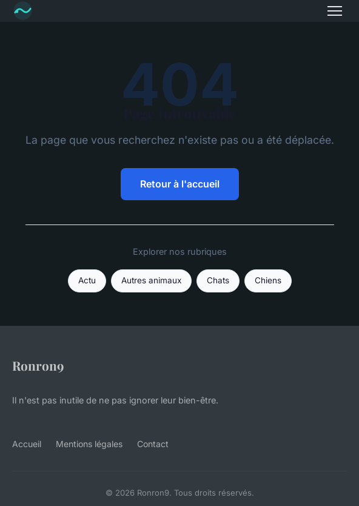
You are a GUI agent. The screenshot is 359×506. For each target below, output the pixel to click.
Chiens (268, 280)
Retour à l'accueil (180, 184)
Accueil (26, 444)
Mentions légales (89, 444)
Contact (153, 444)
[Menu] (335, 11)
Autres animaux (151, 280)
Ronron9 (38, 365)
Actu (87, 280)
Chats (218, 280)
